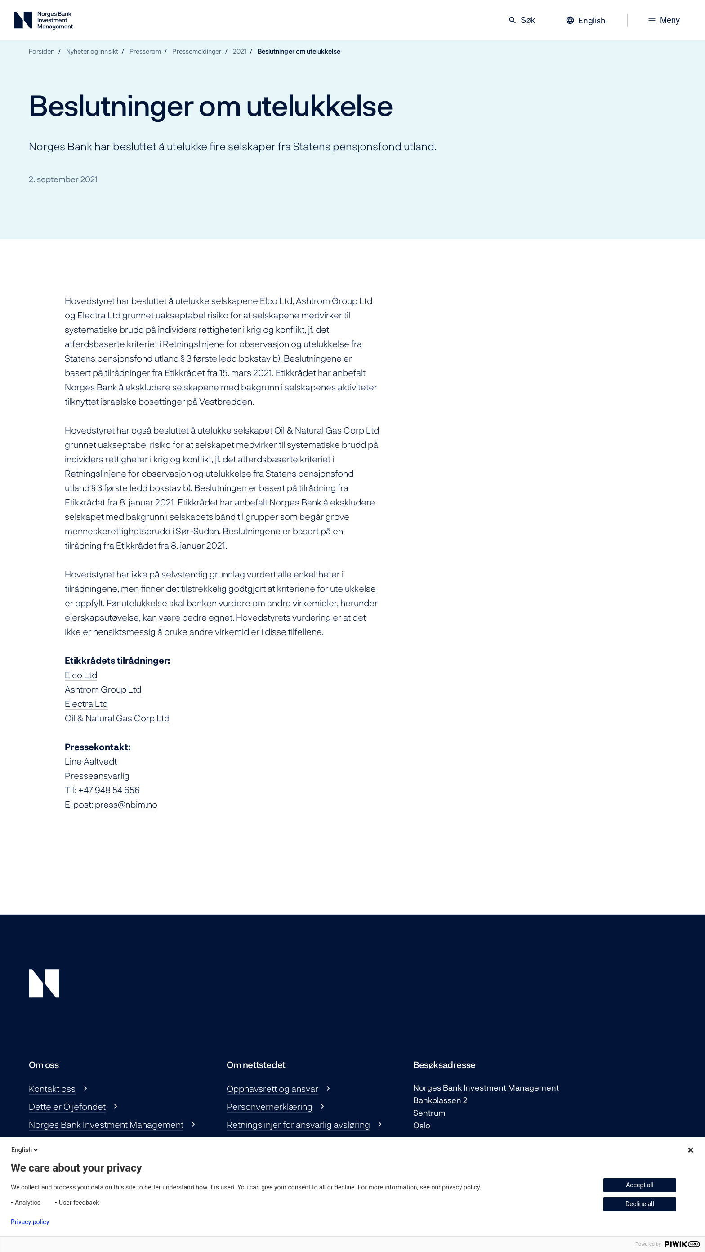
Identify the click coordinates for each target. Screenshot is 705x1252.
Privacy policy (30, 1221)
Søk (521, 20)
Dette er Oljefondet (67, 1106)
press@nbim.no (126, 804)
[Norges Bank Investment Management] (43, 22)
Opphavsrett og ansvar (272, 1088)
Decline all (639, 1203)
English (25, 1150)
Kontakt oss (52, 1088)
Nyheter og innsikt (92, 51)
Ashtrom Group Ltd (103, 689)
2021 (239, 51)
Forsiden (42, 51)
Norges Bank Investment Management (106, 1124)
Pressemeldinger (196, 51)
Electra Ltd (86, 703)
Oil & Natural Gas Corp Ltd (117, 717)
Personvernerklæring (269, 1106)
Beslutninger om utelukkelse (299, 51)
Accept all (640, 1185)
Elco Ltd (81, 674)
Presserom (145, 51)
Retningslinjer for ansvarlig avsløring (298, 1124)
